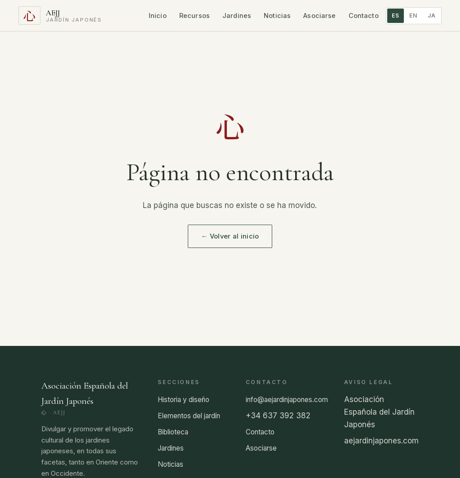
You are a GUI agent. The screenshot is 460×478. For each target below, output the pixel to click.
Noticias (277, 15)
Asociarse (319, 15)
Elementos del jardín (189, 416)
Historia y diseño (183, 399)
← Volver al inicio (230, 236)
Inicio (158, 15)
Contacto (364, 15)
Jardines (236, 15)
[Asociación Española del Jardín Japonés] (60, 15)
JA (432, 15)
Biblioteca (173, 432)
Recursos (194, 15)
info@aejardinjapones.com (287, 399)
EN (413, 15)
